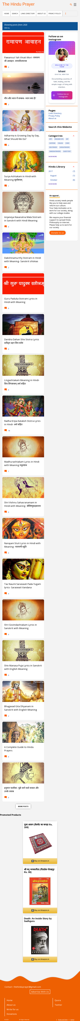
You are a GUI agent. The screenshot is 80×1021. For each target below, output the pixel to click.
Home (6, 13)
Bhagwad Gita (59, 139)
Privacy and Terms (63, 1019)
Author (72, 1019)
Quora (58, 1000)
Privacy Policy (55, 13)
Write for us (12, 1009)
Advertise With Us (40, 991)
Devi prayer (53, 147)
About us (42, 13)
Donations (12, 1014)
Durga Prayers (64, 147)
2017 (51, 171)
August (53, 175)
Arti (50, 139)
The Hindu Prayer (18, 4)
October (53, 180)
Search (15, 13)
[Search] (71, 4)
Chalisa (60, 143)
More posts (23, 806)
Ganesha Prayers (55, 151)
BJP (67, 139)
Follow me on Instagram (61, 95)
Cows (67, 143)
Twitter (58, 1004)
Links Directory (28, 13)
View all (7, 28)
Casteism (52, 143)
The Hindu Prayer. (14, 1019)
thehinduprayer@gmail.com (27, 986)
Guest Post (67, 151)
